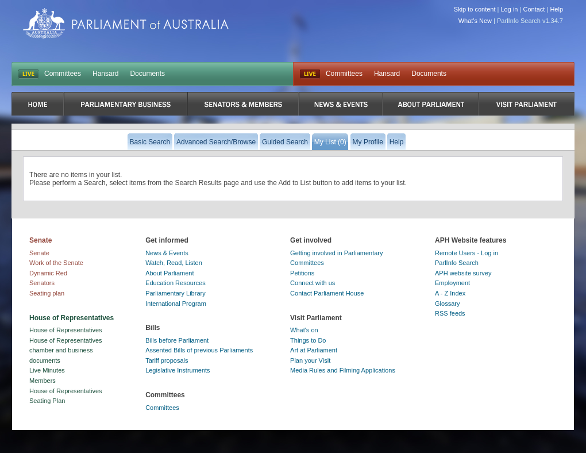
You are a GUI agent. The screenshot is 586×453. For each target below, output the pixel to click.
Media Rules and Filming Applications (342, 370)
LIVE (28, 74)
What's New (475, 20)
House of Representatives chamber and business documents (65, 350)
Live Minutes (47, 370)
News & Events (166, 252)
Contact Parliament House (327, 293)
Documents (147, 74)
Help (556, 9)
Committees (62, 74)
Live (310, 74)
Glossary (447, 303)
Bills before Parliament (177, 340)
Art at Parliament (313, 350)
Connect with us (312, 282)
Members (42, 380)
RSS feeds (450, 313)
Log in (509, 9)
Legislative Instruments (177, 370)
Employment (452, 282)
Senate (39, 252)
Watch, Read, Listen (173, 262)
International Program (175, 303)
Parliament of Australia (126, 23)
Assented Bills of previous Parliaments (199, 350)
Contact (534, 9)
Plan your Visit (310, 360)
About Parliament (169, 273)
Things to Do (308, 340)
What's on (304, 330)
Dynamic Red (48, 273)
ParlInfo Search (457, 262)
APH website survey (463, 273)
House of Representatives (65, 330)
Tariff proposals (166, 360)
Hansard (105, 74)
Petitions (302, 273)
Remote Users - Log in (466, 252)
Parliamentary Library (175, 293)
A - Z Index (450, 293)
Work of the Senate (56, 262)
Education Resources (175, 282)
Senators (42, 282)
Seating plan (46, 293)
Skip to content (475, 9)
